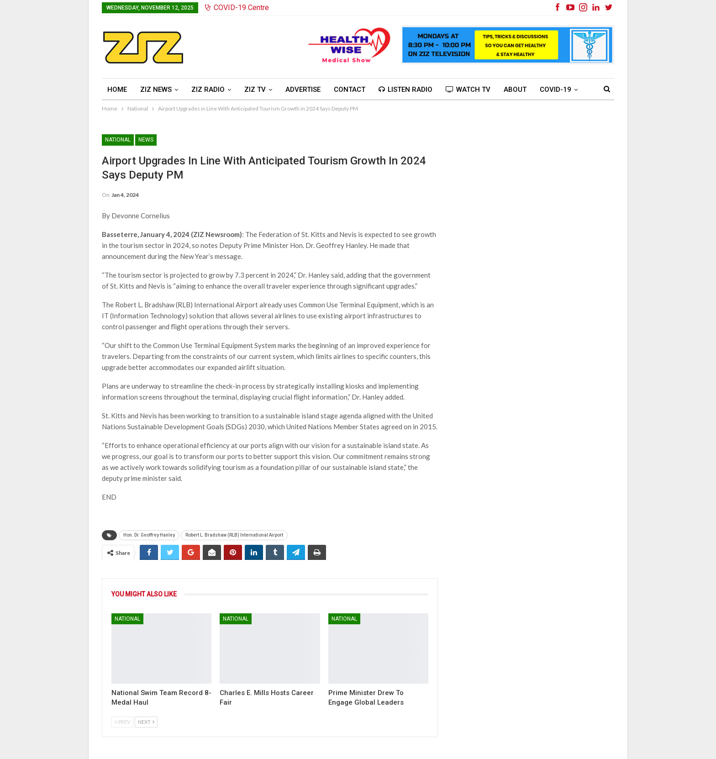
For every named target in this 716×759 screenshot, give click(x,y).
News (145, 140)
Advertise (303, 89)
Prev (122, 722)
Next (146, 722)
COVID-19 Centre (237, 7)
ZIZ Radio (208, 89)
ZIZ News (156, 89)
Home (117, 89)
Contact (349, 89)
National (118, 140)
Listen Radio (405, 89)
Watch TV (468, 89)
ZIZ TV (255, 89)
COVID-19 (555, 89)
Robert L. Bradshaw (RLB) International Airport (234, 535)
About (515, 89)
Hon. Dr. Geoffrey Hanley (149, 535)
